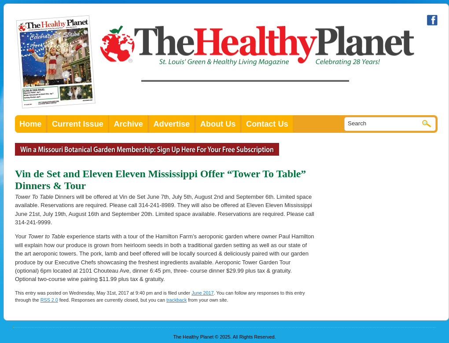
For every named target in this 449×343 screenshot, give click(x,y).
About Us (218, 124)
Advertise (172, 124)
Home (30, 124)
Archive (128, 124)
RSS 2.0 (49, 300)
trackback (176, 300)
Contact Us (267, 124)
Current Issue (77, 124)
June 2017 (202, 293)
